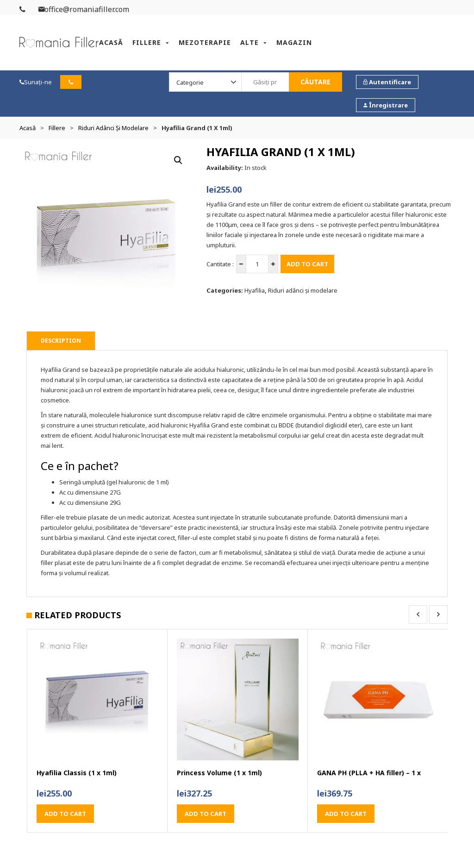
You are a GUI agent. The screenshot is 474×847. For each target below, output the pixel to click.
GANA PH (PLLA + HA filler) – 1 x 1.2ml (369, 773)
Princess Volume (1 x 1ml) (219, 773)
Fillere (146, 42)
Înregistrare (385, 105)
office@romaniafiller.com (83, 9)
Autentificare (387, 82)
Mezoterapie (205, 42)
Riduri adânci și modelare (113, 128)
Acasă (111, 42)
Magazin (294, 42)
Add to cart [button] (65, 813)
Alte (249, 42)
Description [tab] (61, 341)
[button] (178, 160)
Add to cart (307, 264)
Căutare (315, 81)
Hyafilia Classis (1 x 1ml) (77, 773)
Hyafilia (254, 290)
